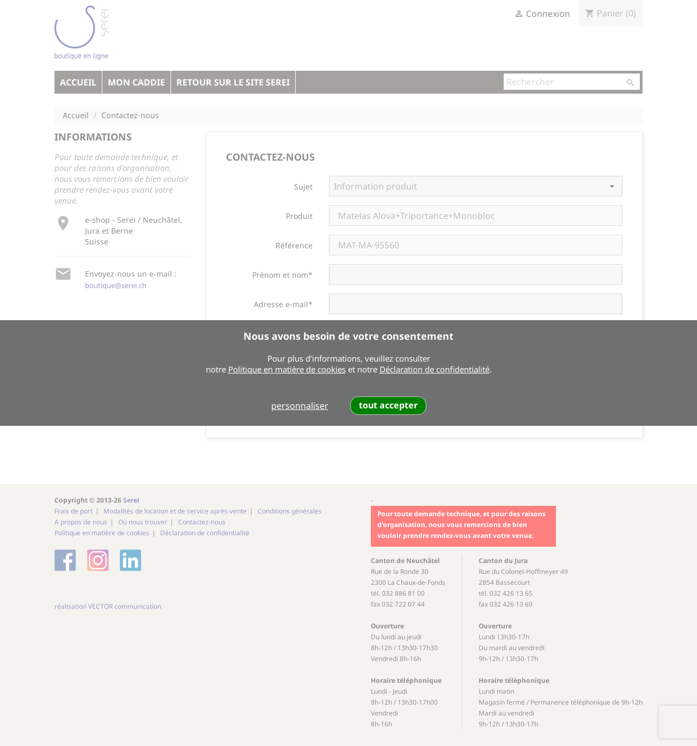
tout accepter (388, 405)
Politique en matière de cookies (287, 369)
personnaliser (299, 406)
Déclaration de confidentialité (435, 369)
